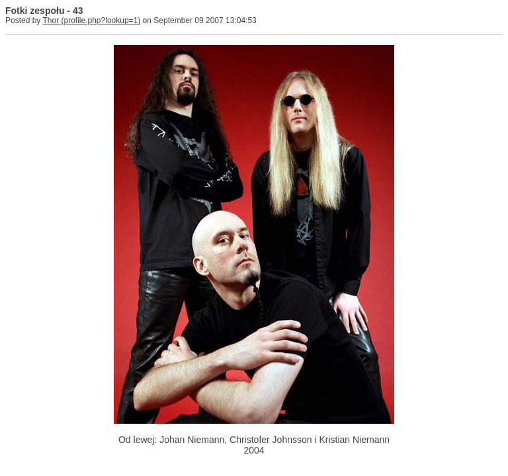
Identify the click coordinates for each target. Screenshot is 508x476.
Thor (50, 20)
